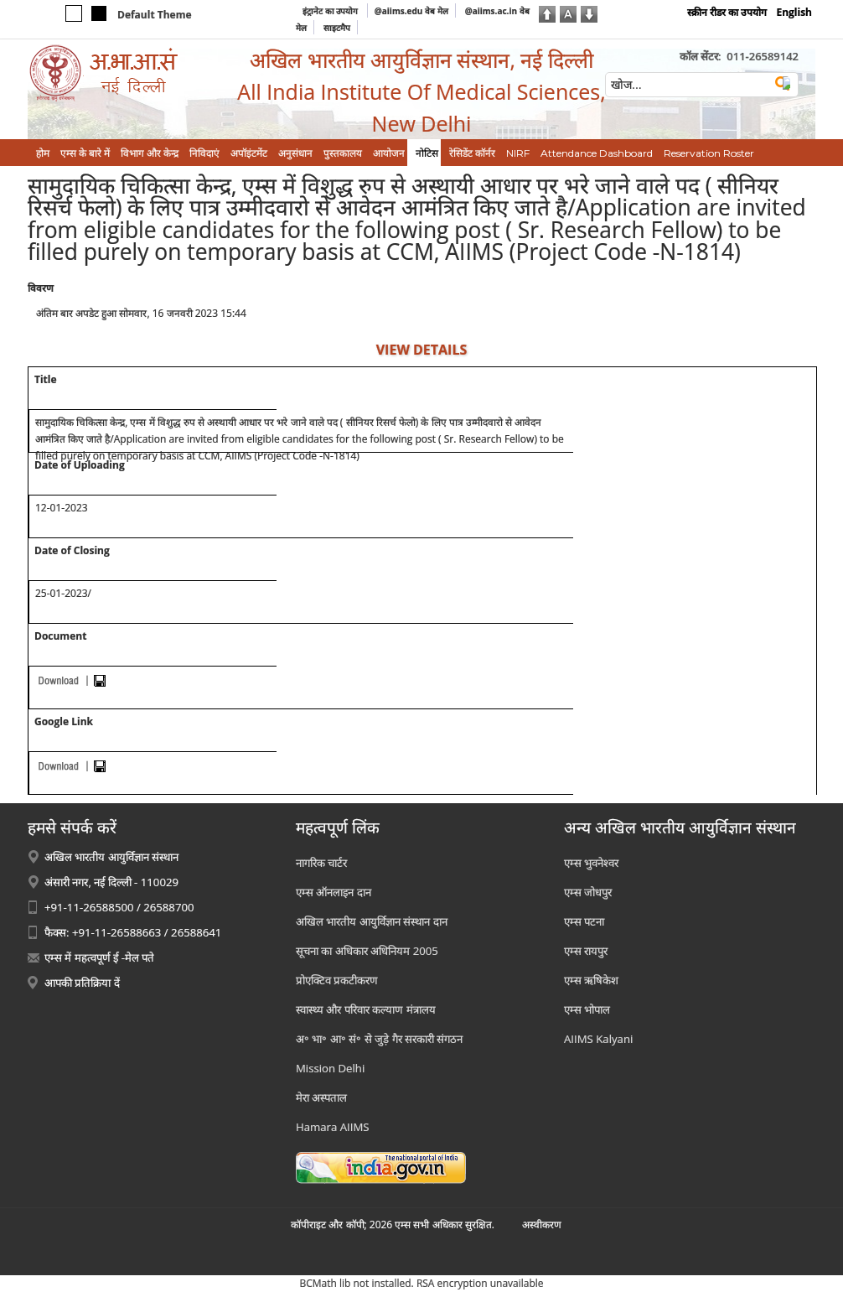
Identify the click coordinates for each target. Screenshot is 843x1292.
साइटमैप (336, 28)
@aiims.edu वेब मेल (411, 11)
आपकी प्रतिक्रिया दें (82, 982)
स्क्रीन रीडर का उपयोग (727, 12)
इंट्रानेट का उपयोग (331, 11)
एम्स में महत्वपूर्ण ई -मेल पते (99, 957)
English (794, 12)
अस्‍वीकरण (541, 1224)
